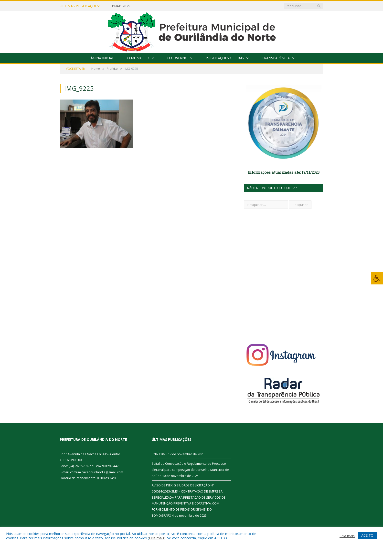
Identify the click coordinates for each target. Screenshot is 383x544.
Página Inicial (101, 58)
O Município (138, 58)
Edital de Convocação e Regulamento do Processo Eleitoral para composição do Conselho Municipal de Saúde (190, 469)
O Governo (177, 58)
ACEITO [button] (367, 535)
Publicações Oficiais (225, 58)
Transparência (276, 58)
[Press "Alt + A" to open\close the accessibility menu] (377, 278)
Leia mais (156, 537)
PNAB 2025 (121, 6)
